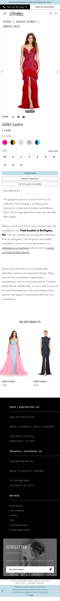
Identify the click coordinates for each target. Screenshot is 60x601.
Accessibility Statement (36, 587)
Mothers (49, 429)
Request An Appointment (30, 180)
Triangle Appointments (20, 532)
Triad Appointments (19, 528)
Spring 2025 (11, 26)
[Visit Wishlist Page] (55, 13)
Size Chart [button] (52, 151)
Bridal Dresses (16, 508)
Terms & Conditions (42, 585)
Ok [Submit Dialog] (57, 595)
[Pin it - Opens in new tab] (18, 117)
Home (7, 22)
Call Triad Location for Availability (30, 186)
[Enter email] (30, 573)
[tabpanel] (30, 72)
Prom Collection (17, 513)
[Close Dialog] (2, 594)
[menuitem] (15, 7)
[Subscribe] (50, 573)
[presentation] (14, 356)
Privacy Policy (21, 587)
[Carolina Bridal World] (16, 13)
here (31, 599)
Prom (37, 429)
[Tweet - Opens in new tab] (13, 117)
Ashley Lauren (26, 22)
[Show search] (50, 14)
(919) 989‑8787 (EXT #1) (22, 464)
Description (11, 194)
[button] (4, 13)
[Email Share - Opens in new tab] (24, 117)
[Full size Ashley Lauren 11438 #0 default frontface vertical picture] (30, 72)
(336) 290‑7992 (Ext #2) (22, 420)
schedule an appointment (15, 251)
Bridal (13, 429)
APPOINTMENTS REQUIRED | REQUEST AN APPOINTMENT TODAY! (30, 2)
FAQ (12, 523)
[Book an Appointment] (45, 7)
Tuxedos (25, 429)
